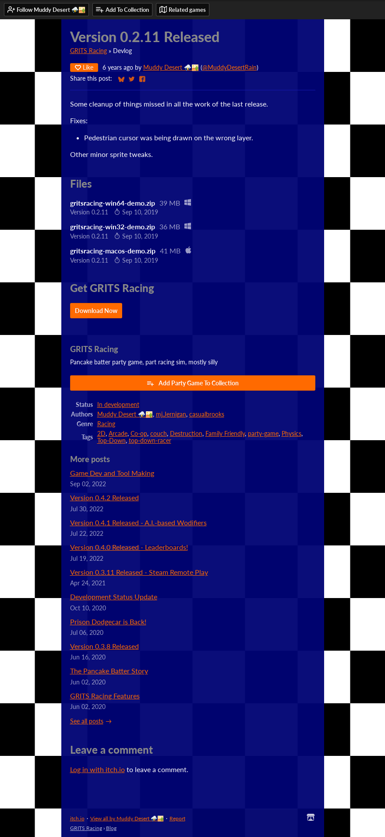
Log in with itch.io (97, 769)
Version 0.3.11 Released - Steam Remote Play (139, 572)
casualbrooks (206, 414)
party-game (263, 433)
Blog (111, 828)
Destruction (186, 433)
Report (177, 818)
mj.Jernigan (171, 414)
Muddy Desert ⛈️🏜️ (171, 67)
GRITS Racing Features (105, 695)
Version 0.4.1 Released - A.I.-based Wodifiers (138, 522)
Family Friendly (225, 433)
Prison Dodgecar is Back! (108, 621)
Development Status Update (113, 596)
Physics (291, 433)
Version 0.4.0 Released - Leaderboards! (129, 547)
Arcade (118, 433)
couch (158, 433)
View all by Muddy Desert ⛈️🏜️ (127, 818)
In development (118, 404)
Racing (106, 423)
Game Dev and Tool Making (112, 473)
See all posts (86, 721)
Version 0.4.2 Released (104, 497)
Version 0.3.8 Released (104, 646)
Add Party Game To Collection (192, 383)
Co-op (139, 433)
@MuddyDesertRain (229, 67)
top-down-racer (150, 440)
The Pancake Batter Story (109, 670)
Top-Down (111, 440)
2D (101, 433)
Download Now (96, 310)
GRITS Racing (88, 50)
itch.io (77, 818)
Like (84, 67)
